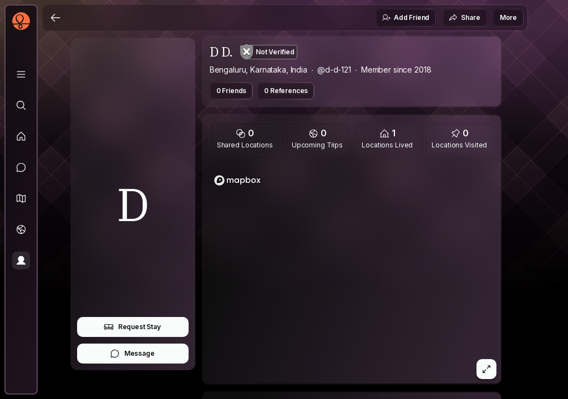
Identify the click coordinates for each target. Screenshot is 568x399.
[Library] (21, 74)
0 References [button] (286, 90)
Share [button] (464, 17)
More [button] (508, 17)
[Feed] (21, 136)
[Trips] (21, 229)
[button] (21, 198)
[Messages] (21, 167)
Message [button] (132, 354)
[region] (352, 272)
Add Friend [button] (405, 17)
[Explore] (21, 105)
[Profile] (21, 260)
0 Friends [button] (231, 90)
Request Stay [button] (132, 327)
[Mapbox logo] (237, 180)
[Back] (55, 18)
